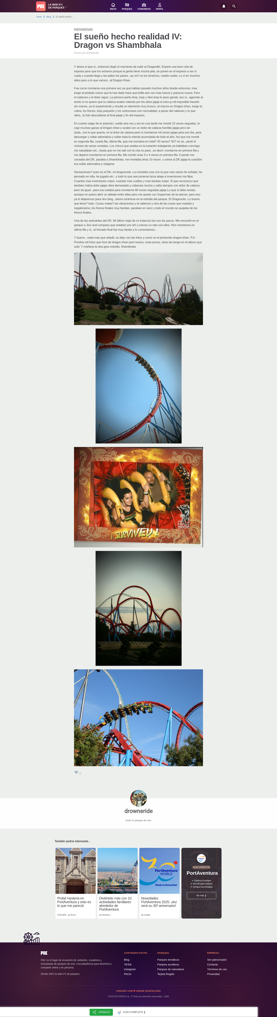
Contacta (212, 964)
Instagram (130, 969)
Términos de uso (217, 969)
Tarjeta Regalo (165, 973)
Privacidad (213, 973)
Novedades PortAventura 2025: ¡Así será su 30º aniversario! (159, 902)
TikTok (128, 964)
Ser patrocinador (217, 959)
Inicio (39, 16)
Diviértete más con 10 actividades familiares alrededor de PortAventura (115, 903)
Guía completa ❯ (131, 1012)
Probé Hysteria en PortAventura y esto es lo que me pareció (74, 902)
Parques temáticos (168, 959)
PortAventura (83, 29)
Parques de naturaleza (170, 969)
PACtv (127, 973)
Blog (48, 16)
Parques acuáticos (168, 964)
